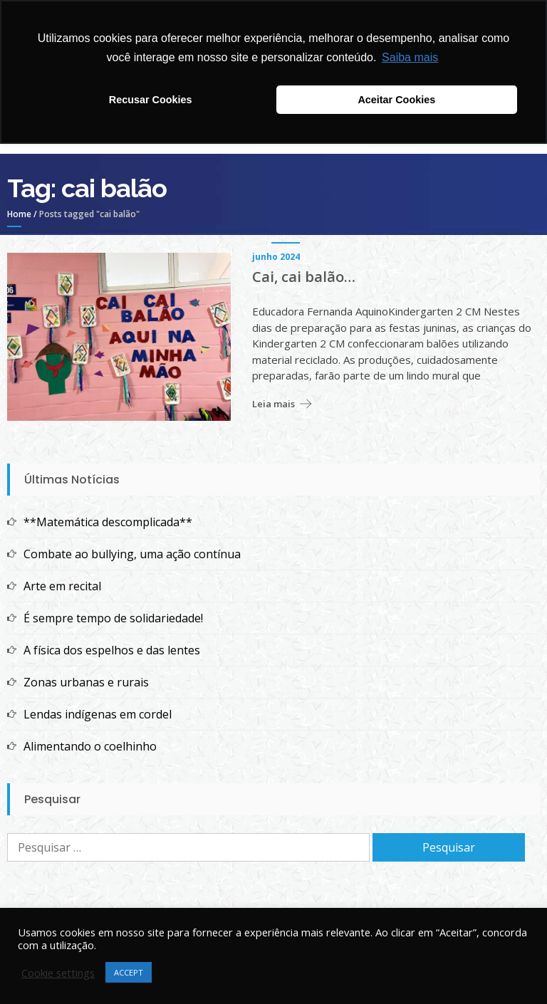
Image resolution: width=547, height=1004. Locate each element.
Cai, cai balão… (303, 277)
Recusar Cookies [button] (150, 99)
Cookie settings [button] (58, 972)
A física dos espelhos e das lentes (112, 650)
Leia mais (273, 403)
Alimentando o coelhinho (90, 746)
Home (19, 214)
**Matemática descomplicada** (108, 522)
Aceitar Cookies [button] (396, 99)
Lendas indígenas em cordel (98, 714)
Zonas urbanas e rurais (86, 682)
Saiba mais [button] (410, 57)
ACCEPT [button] (128, 972)
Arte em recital (62, 586)
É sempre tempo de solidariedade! (113, 618)
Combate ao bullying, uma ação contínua (132, 554)
